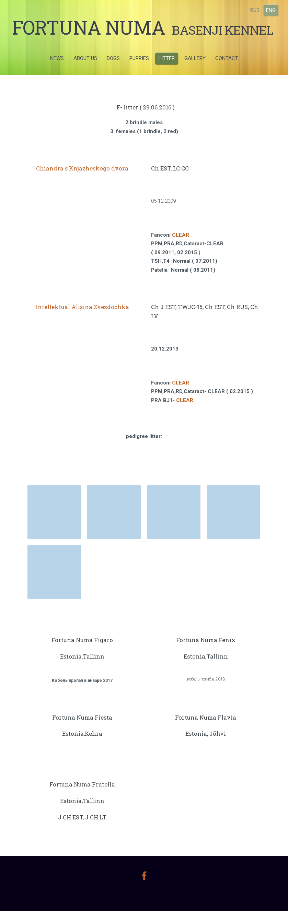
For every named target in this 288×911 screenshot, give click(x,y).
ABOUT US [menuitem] (85, 73)
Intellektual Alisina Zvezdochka (82, 322)
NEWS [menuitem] (57, 73)
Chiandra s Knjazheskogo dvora (82, 184)
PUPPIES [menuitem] (139, 73)
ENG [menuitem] (267, 10)
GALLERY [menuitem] (195, 73)
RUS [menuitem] (251, 10)
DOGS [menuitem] (113, 73)
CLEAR (180, 250)
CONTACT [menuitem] (226, 73)
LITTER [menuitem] (167, 73)
